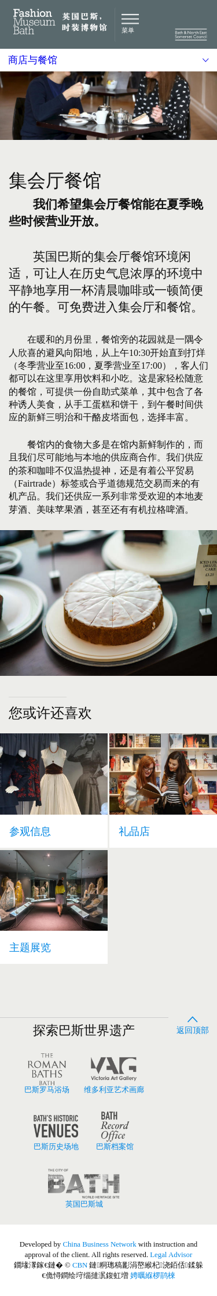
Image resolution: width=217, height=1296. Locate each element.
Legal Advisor (171, 1255)
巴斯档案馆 (115, 1130)
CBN (79, 1265)
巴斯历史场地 (56, 1130)
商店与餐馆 (32, 60)
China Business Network (99, 1244)
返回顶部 (192, 1023)
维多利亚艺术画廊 (114, 1073)
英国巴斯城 (84, 1188)
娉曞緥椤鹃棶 (152, 1276)
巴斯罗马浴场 (46, 1073)
